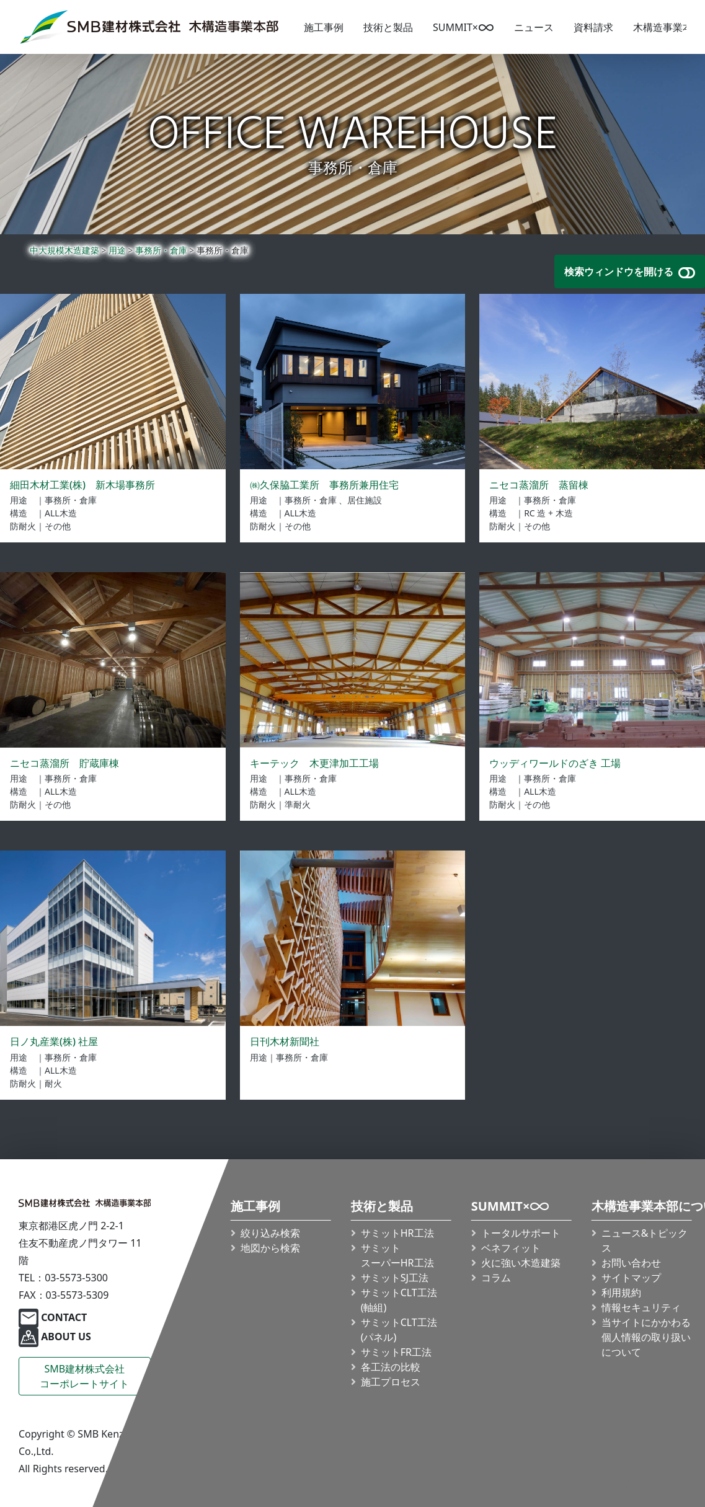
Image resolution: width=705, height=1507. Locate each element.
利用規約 (621, 1292)
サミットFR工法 (396, 1352)
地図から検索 (270, 1248)
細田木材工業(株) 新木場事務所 (82, 485)
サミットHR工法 (397, 1233)
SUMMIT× (463, 27)
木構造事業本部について (642, 1206)
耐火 (53, 1083)
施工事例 (324, 27)
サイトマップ (631, 1277)
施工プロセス (390, 1382)
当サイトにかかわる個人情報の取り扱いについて (646, 1337)
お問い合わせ (631, 1263)
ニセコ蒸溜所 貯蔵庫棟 (64, 763)
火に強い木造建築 (521, 1263)
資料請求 (593, 27)
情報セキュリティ (641, 1307)
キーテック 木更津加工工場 (314, 763)
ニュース (534, 27)
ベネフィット (511, 1248)
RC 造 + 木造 (548, 513)
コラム (496, 1277)
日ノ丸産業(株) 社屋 (54, 1041)
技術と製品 (388, 27)
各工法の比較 (390, 1367)
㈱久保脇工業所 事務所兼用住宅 (324, 485)
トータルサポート (521, 1233)
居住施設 (364, 500)
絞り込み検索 (270, 1233)
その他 (58, 526)
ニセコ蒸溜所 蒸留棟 (538, 485)
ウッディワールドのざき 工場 (555, 763)
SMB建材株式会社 (84, 1376)
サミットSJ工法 (394, 1277)
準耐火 (298, 804)
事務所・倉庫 (71, 500)
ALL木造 (61, 513)
